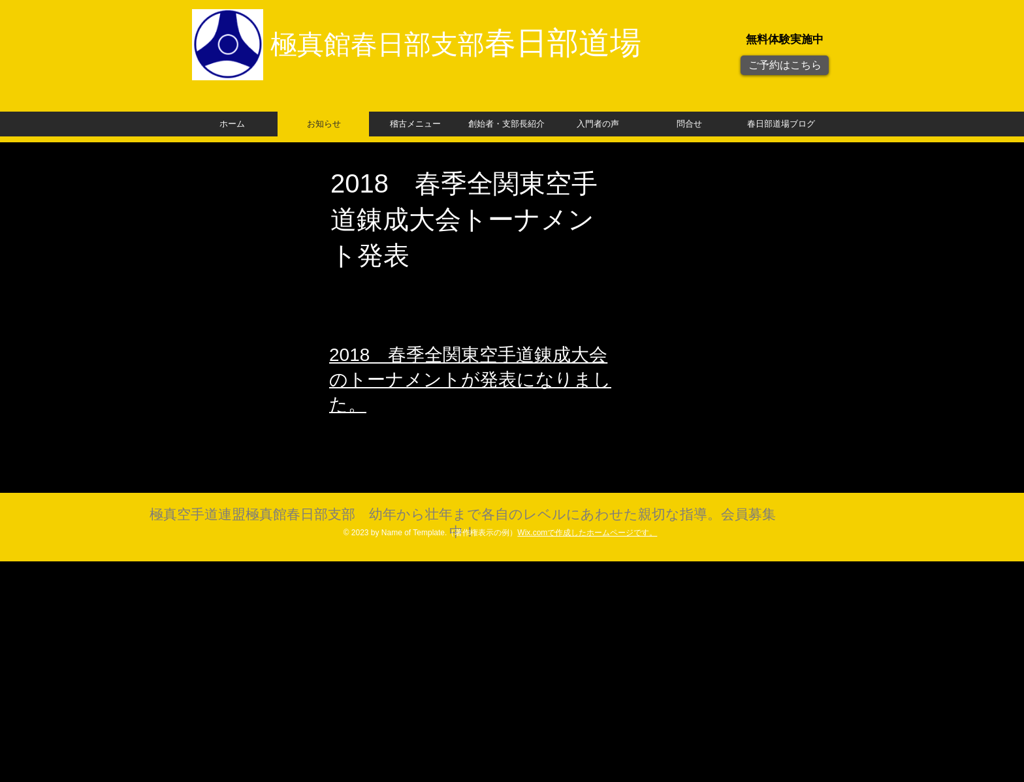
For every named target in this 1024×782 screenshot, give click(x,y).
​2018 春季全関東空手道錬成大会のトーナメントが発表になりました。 (470, 379)
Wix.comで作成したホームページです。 (587, 532)
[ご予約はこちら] (785, 65)
